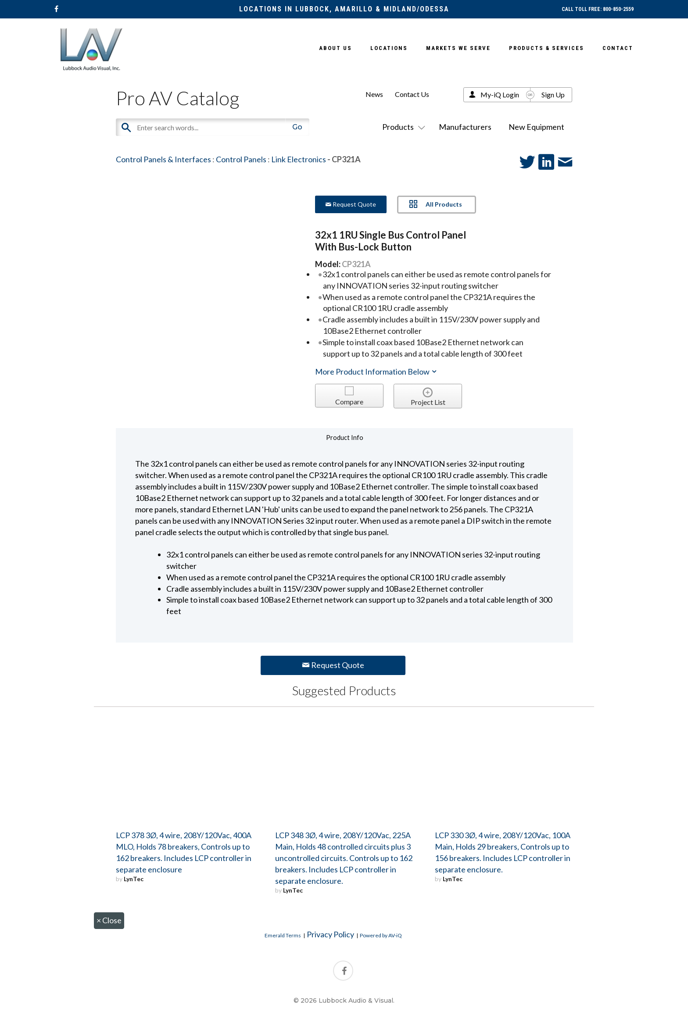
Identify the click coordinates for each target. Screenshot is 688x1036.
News (374, 94)
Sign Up (553, 94)
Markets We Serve (458, 48)
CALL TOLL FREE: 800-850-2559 (598, 9)
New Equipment (536, 127)
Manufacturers (465, 127)
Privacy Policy (330, 934)
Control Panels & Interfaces (163, 159)
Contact (617, 48)
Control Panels (241, 159)
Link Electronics (298, 159)
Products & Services (546, 48)
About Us (335, 48)
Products (402, 127)
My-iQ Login (499, 94)
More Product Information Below (376, 371)
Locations (389, 48)
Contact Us (412, 94)
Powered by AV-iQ (381, 935)
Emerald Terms (283, 935)
